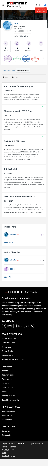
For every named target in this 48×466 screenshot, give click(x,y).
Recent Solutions (23, 70)
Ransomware (7, 355)
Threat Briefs (7, 351)
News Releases (8, 411)
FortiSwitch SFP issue (14, 141)
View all (7, 242)
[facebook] (4, 326)
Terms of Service (9, 447)
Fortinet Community (17, 5)
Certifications (7, 387)
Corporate (6, 431)
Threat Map (6, 347)
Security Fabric (8, 375)
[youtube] (15, 326)
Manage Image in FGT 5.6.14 (18, 111)
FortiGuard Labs (8, 343)
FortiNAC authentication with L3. (20, 196)
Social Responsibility (10, 400)
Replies (15, 77)
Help (38, 5)
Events (4, 391)
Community (6, 435)
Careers (5, 383)
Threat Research (9, 338)
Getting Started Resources (13, 359)
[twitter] (9, 326)
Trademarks (7, 420)
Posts (5, 77)
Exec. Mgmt (7, 379)
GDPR (4, 453)
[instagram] (26, 326)
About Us (5, 371)
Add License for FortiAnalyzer (18, 86)
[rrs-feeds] (32, 326)
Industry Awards (8, 396)
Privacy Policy (8, 450)
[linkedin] (20, 326)
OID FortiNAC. (10, 169)
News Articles (7, 415)
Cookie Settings (8, 456)
